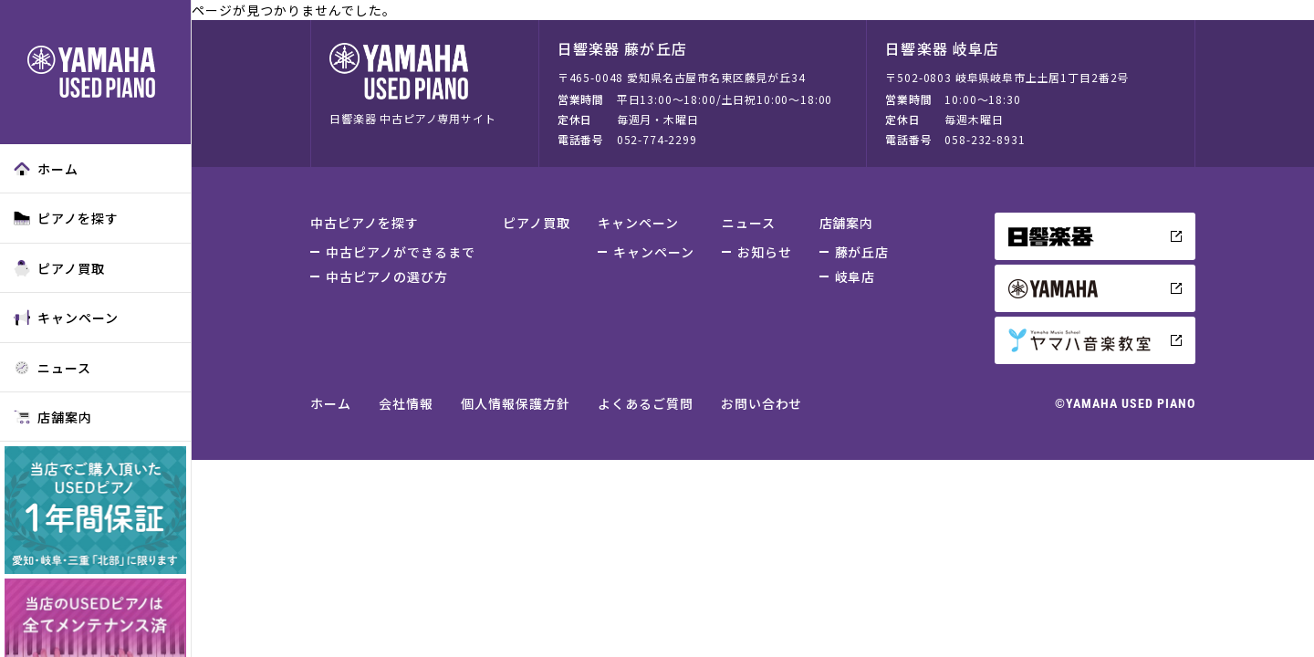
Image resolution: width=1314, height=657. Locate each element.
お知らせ (764, 252)
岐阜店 (855, 276)
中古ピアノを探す (364, 223)
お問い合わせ (762, 403)
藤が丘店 (862, 252)
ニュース (52, 368)
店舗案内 (53, 417)
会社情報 (406, 403)
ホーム (46, 169)
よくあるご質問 (646, 403)
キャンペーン (66, 317)
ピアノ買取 (59, 268)
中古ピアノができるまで (400, 252)
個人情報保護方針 (515, 403)
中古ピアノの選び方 (387, 276)
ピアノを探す (66, 218)
